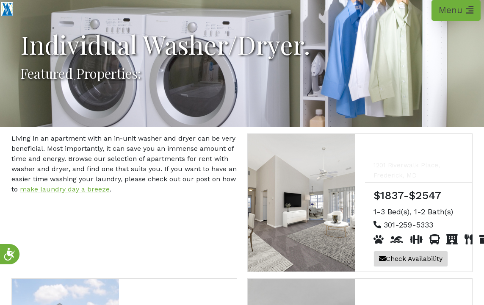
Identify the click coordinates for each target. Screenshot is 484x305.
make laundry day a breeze (65, 189)
